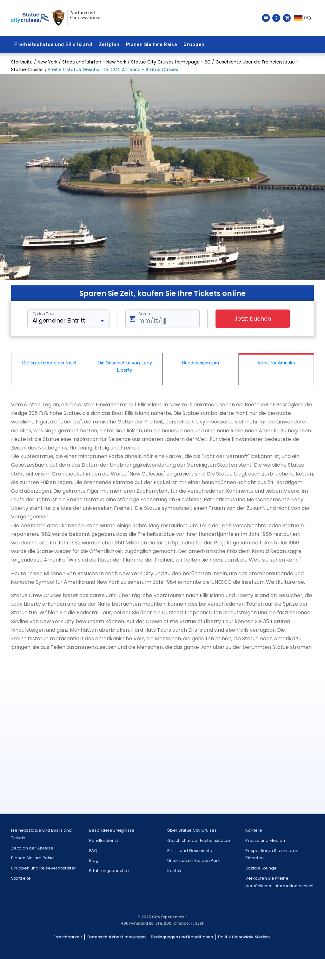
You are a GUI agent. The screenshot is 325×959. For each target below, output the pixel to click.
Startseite (21, 878)
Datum (145, 314)
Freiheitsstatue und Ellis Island (53, 44)
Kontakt (175, 871)
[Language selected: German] (304, 18)
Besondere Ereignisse (112, 830)
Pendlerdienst (103, 840)
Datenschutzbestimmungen (116, 937)
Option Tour (43, 314)
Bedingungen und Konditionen (182, 937)
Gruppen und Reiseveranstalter (43, 868)
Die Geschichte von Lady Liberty (124, 366)
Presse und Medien (265, 840)
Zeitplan (109, 44)
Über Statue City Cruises (192, 830)
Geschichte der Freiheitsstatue (198, 840)
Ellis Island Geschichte (189, 851)
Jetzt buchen (252, 319)
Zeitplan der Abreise (32, 848)
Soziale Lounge (261, 868)
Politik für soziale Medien (244, 937)
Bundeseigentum (200, 363)
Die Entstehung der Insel (49, 363)
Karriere (253, 830)
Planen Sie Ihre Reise (151, 44)
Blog (93, 860)
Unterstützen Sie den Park (193, 860)
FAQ (93, 851)
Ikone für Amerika (276, 363)
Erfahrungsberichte (109, 871)
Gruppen (194, 44)
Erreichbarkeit (67, 937)
